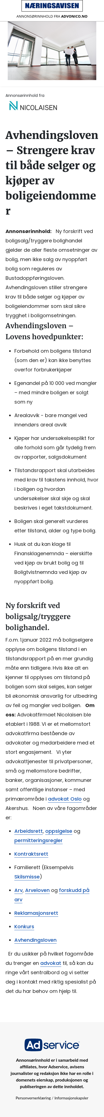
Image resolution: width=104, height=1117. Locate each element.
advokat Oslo (65, 798)
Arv (18, 890)
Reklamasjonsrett (36, 913)
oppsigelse (58, 831)
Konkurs (24, 926)
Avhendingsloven (35, 940)
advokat (50, 963)
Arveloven (37, 890)
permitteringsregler (38, 840)
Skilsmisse (27, 876)
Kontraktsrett (31, 853)
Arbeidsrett (28, 831)
